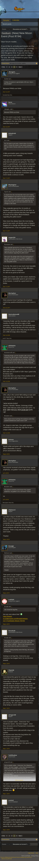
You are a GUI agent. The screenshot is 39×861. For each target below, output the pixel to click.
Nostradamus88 (13, 314)
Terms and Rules (25, 856)
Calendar (15, 20)
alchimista (11, 345)
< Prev (3, 67)
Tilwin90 (11, 670)
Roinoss (11, 439)
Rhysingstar (12, 185)
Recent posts (7, 24)
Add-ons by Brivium (7, 858)
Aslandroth (12, 133)
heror (10, 102)
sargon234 (11, 237)
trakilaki (11, 599)
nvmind (11, 800)
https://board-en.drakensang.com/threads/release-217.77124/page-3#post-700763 (15, 619)
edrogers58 (12, 715)
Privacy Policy (34, 856)
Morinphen (12, 293)
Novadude (11, 631)
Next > (20, 67)
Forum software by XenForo (8, 857)
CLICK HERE (10, 60)
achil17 (4, 338)
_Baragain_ (12, 72)
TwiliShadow (12, 755)
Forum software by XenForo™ (24, 857)
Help (36, 853)
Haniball (5, 95)
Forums (6, 20)
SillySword (11, 510)
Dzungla (11, 546)
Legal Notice (31, 853)
